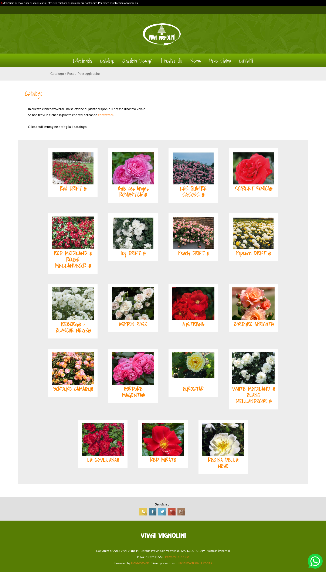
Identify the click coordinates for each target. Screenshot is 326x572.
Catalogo (107, 61)
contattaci (105, 115)
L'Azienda (82, 61)
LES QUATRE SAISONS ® (193, 191)
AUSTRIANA (193, 324)
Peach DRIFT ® (193, 253)
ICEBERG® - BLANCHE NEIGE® (72, 327)
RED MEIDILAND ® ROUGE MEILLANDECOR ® (73, 259)
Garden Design (137, 61)
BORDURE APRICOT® (253, 324)
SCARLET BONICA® (253, 188)
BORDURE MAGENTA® (133, 392)
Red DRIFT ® (73, 188)
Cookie (183, 557)
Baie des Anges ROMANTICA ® (133, 191)
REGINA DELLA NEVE (223, 463)
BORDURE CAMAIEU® (73, 389)
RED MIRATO (163, 460)
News (195, 61)
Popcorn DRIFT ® (253, 253)
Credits (206, 563)
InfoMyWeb (140, 563)
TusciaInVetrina (187, 563)
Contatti (246, 61)
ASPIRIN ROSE (133, 324)
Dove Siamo (220, 61)
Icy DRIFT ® (133, 253)
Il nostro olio (171, 61)
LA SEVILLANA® (103, 460)
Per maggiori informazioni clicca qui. (118, 2)
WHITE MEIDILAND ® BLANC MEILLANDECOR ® (253, 395)
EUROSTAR (193, 389)
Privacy (170, 557)
